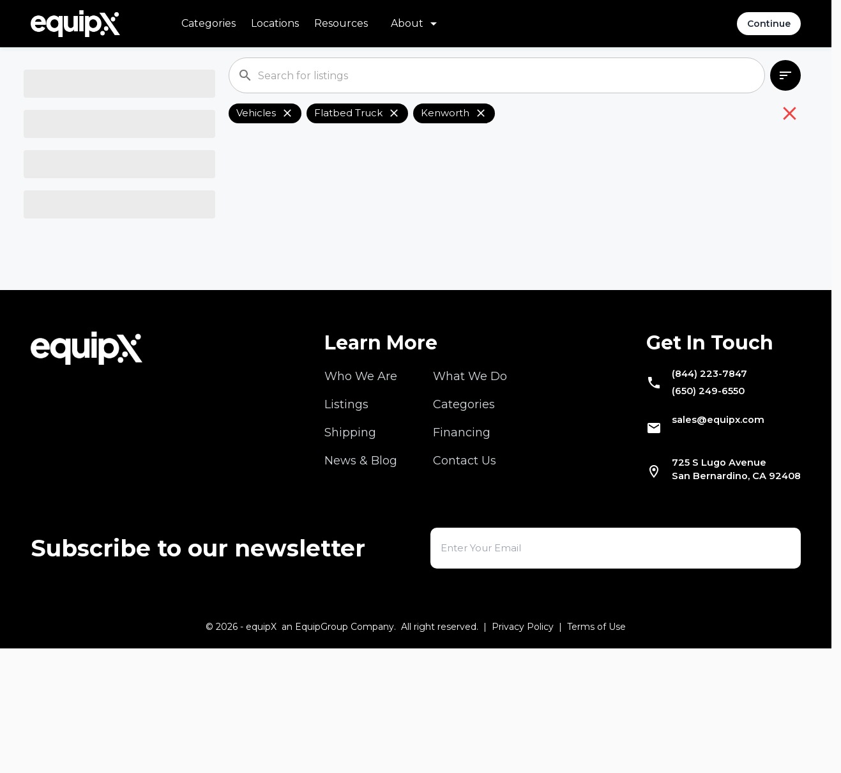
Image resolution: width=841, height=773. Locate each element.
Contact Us (464, 570)
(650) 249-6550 (690, 508)
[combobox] (109, 106)
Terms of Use (596, 751)
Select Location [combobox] (79, 311)
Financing (461, 542)
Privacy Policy (523, 751)
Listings (346, 514)
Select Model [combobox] (73, 260)
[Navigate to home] (75, 23)
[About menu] (416, 23)
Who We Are (360, 486)
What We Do (470, 486)
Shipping (350, 542)
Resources (341, 23)
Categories (208, 23)
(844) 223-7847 (690, 486)
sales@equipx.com (700, 540)
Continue (769, 23)
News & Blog (360, 570)
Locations (275, 23)
